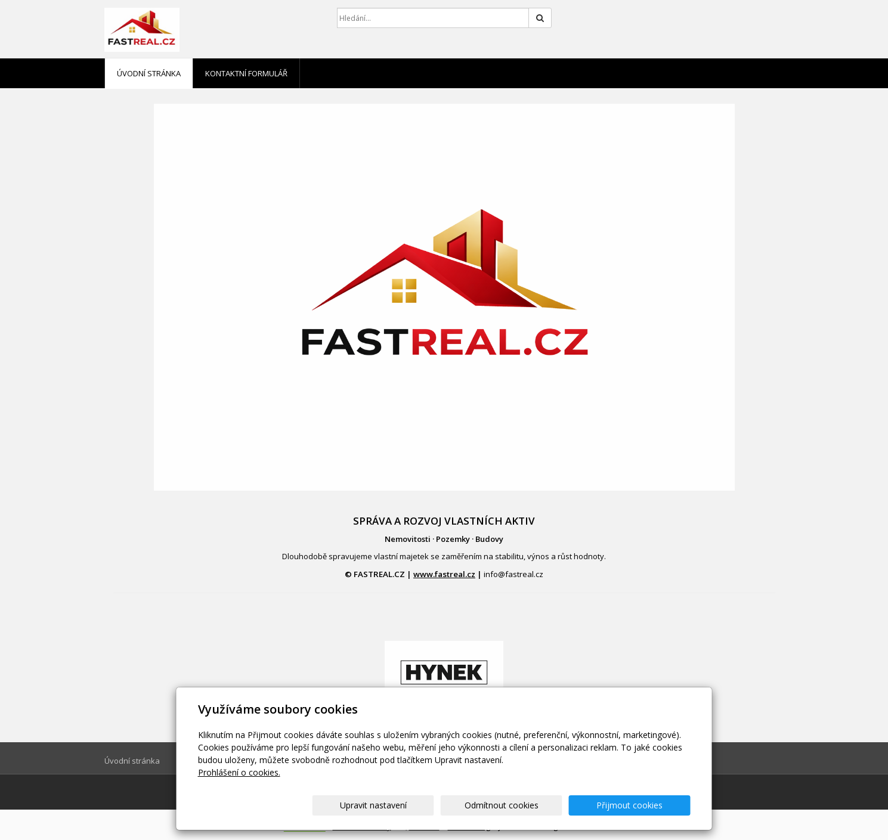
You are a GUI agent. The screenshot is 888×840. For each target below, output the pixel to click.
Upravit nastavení (449, 805)
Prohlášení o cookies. (239, 772)
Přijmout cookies (645, 805)
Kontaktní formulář (246, 73)
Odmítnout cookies (547, 805)
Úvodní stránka (149, 73)
